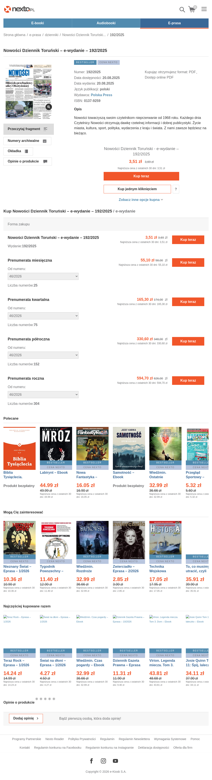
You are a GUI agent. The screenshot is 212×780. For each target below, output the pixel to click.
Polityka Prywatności (82, 739)
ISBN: (79, 101)
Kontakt (25, 747)
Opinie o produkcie (23, 161)
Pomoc (195, 739)
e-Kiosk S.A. (118, 771)
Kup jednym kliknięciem (137, 189)
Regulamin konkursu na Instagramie (110, 747)
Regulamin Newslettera (134, 739)
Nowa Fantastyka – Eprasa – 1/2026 (89, 477)
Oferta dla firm (182, 747)
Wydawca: (82, 95)
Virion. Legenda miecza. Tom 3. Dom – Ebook (162, 665)
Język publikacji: (87, 89)
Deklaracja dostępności (153, 747)
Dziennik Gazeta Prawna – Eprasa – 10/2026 (126, 665)
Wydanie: (15, 246)
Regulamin (107, 739)
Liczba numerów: (21, 285)
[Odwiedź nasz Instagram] (103, 760)
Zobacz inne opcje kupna (139, 200)
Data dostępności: (88, 78)
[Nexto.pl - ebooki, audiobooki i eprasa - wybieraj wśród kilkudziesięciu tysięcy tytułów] (19, 9)
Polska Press (101, 95)
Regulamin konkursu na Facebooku (57, 747)
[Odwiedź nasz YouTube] (115, 760)
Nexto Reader (54, 739)
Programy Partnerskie (26, 739)
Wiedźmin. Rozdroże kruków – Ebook (89, 571)
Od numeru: (17, 269)
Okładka (14, 151)
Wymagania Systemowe (170, 739)
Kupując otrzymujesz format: (166, 72)
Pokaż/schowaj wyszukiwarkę (182, 9)
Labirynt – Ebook (54, 472)
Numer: (80, 72)
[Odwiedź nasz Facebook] (91, 760)
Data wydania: (85, 83)
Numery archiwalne (23, 141)
